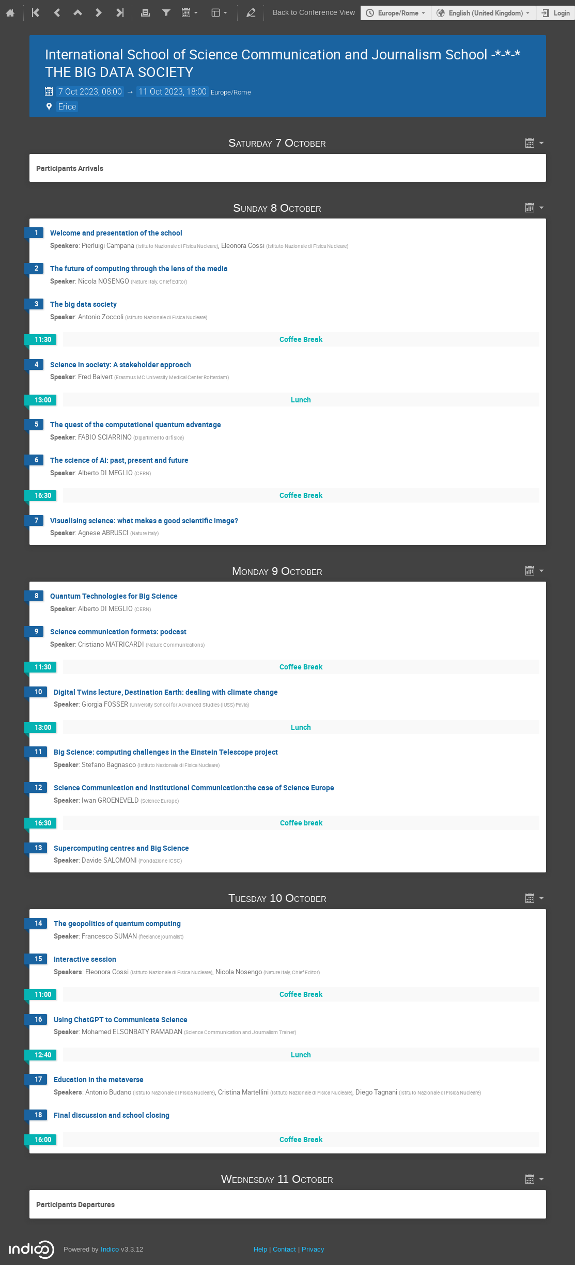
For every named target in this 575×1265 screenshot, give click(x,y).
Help (260, 1249)
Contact (284, 1249)
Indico (110, 1249)
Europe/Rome (398, 13)
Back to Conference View (314, 13)
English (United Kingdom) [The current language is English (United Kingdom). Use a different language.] (486, 13)
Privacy (313, 1249)
